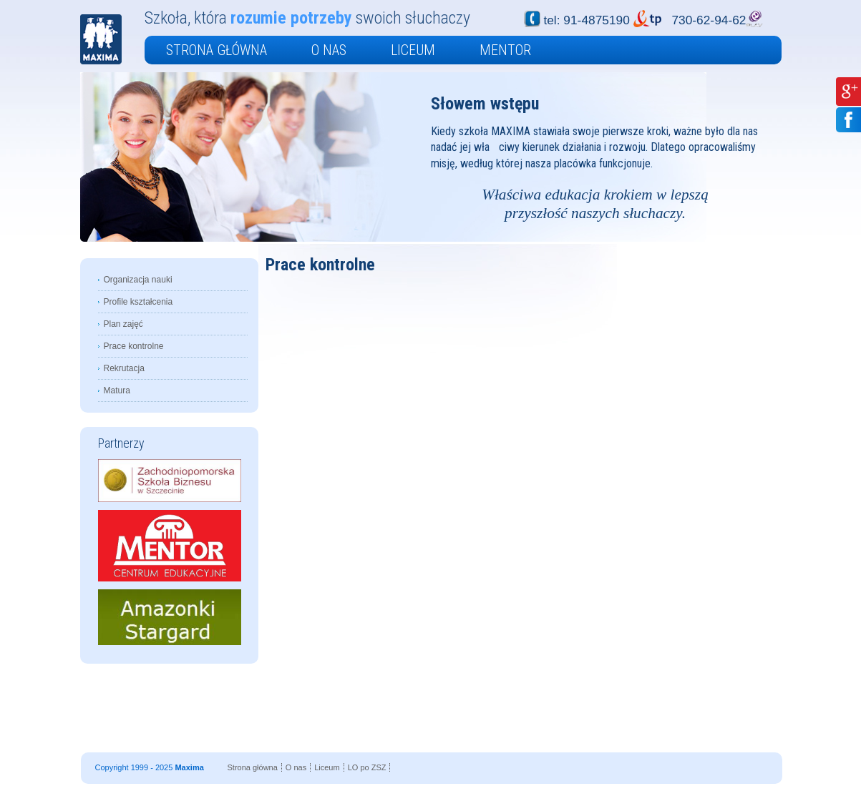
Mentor (505, 50)
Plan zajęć (123, 324)
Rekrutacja (124, 368)
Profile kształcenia (138, 302)
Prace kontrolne (134, 346)
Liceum (413, 50)
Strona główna (216, 50)
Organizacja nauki (138, 280)
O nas (328, 50)
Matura (117, 390)
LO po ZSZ (367, 767)
